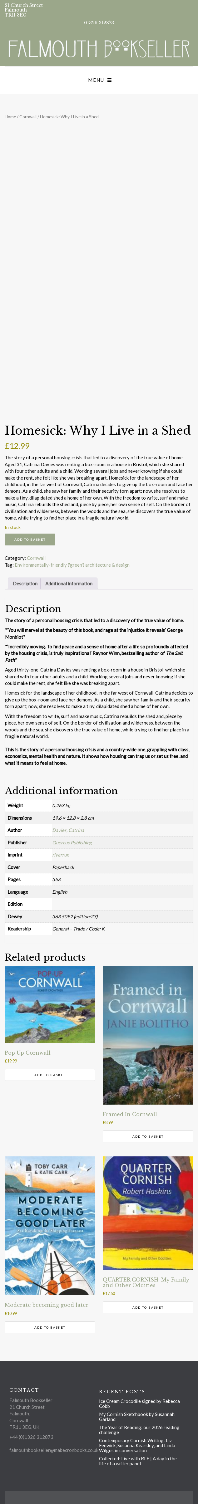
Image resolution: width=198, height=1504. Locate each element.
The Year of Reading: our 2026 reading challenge (139, 1429)
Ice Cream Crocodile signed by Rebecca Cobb (139, 1403)
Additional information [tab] (68, 583)
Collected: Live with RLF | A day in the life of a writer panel (138, 1461)
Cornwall (28, 116)
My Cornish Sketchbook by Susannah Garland (137, 1416)
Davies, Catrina (68, 830)
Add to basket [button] (50, 1075)
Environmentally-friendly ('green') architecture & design (72, 565)
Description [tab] (25, 583)
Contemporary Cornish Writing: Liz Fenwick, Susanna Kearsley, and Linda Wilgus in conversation (137, 1445)
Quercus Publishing (72, 842)
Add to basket (30, 539)
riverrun (60, 854)
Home (10, 116)
